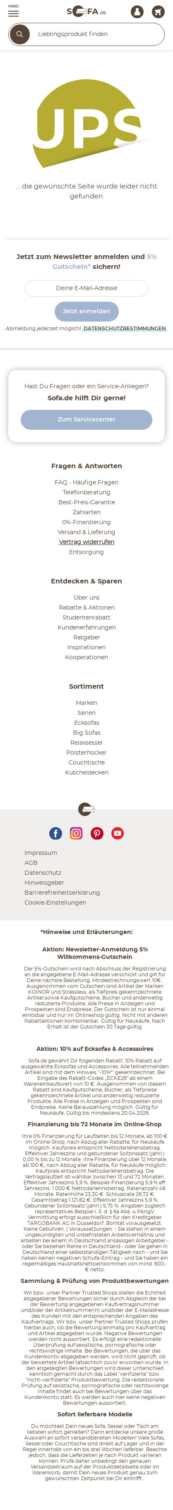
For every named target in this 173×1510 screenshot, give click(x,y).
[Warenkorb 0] (158, 11)
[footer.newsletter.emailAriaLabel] (86, 288)
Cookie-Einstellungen (55, 903)
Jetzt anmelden (87, 312)
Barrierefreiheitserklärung (62, 893)
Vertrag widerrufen (86, 542)
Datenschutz (42, 873)
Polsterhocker (86, 753)
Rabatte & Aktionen (87, 608)
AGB (31, 863)
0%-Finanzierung (86, 522)
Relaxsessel (86, 743)
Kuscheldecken (86, 773)
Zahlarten (87, 512)
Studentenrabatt (86, 618)
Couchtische (87, 763)
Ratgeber (86, 638)
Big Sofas (87, 733)
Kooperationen (86, 658)
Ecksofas (86, 723)
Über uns (87, 598)
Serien (86, 713)
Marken (86, 703)
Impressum (41, 853)
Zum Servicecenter (86, 420)
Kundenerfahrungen (87, 628)
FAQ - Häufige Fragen (86, 483)
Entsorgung (86, 552)
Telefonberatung (87, 493)
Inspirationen (86, 648)
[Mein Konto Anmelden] (137, 11)
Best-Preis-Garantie (86, 503)
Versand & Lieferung (86, 532)
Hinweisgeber (44, 883)
